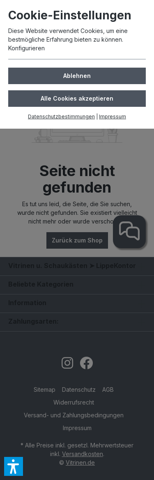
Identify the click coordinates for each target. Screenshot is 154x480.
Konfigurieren (26, 48)
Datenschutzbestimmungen (61, 116)
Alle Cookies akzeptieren (77, 98)
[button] (13, 466)
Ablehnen (77, 75)
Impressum (112, 116)
